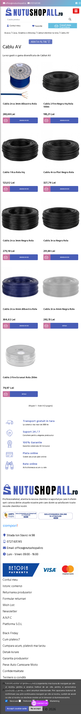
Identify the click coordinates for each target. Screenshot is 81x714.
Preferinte (25, 701)
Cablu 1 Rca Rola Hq (14, 172)
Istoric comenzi (12, 586)
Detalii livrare (11, 652)
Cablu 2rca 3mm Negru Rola (18, 240)
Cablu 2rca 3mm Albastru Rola (20, 104)
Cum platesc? (11, 639)
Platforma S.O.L (12, 624)
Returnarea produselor (17, 592)
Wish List (8, 605)
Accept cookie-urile (17, 708)
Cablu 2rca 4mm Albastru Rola (20, 309)
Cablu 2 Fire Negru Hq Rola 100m (58, 105)
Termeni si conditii (14, 677)
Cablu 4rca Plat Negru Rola (58, 172)
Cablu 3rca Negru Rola (55, 240)
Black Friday (10, 633)
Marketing (52, 701)
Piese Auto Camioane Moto (20, 665)
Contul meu (10, 580)
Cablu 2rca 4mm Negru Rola (59, 309)
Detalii (55, 326)
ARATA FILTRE (40, 42)
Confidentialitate (13, 671)
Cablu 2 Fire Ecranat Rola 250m (20, 377)
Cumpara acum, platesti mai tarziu (24, 646)
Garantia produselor (15, 658)
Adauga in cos (16, 120)
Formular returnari (14, 598)
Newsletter (10, 611)
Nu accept (36, 708)
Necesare (11, 701)
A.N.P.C (7, 617)
